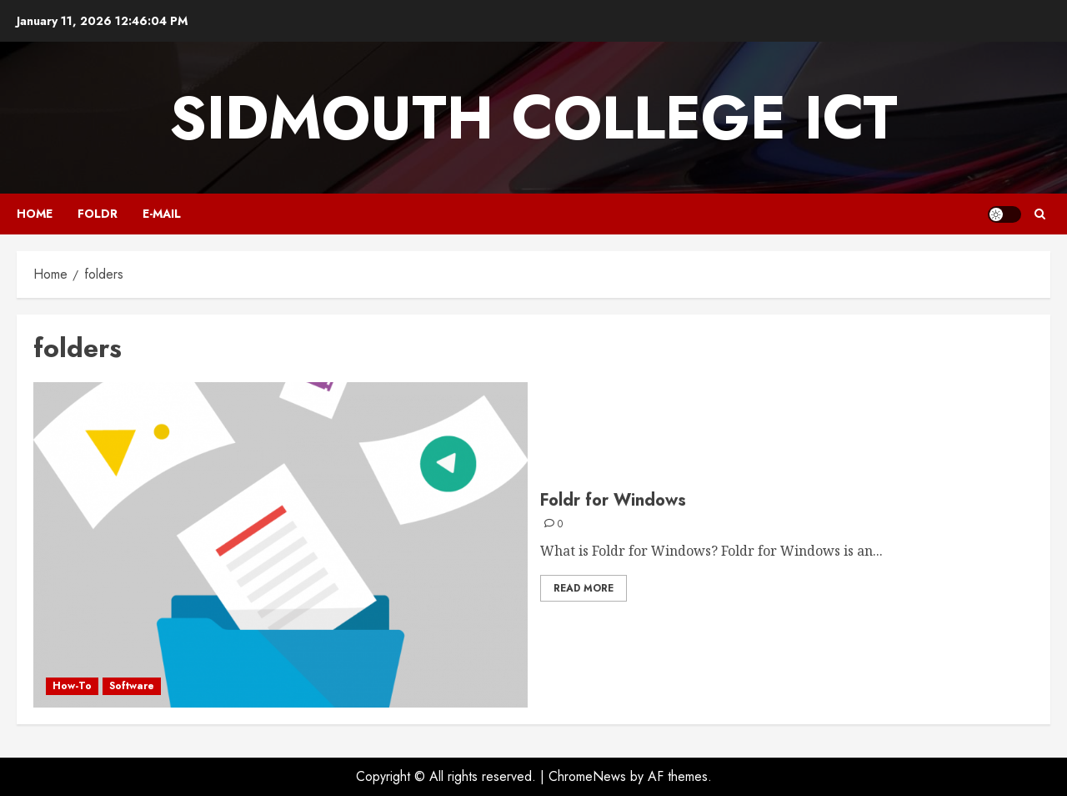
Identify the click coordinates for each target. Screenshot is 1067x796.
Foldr (98, 213)
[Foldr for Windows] (280, 545)
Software (131, 685)
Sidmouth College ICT (533, 117)
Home (35, 213)
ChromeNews (587, 776)
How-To (72, 685)
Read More (584, 588)
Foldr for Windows (613, 500)
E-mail (162, 213)
